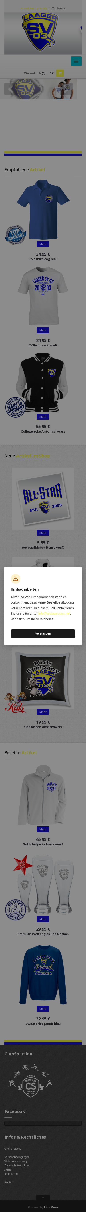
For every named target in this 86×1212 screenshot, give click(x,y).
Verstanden (43, 633)
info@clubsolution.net (54, 613)
